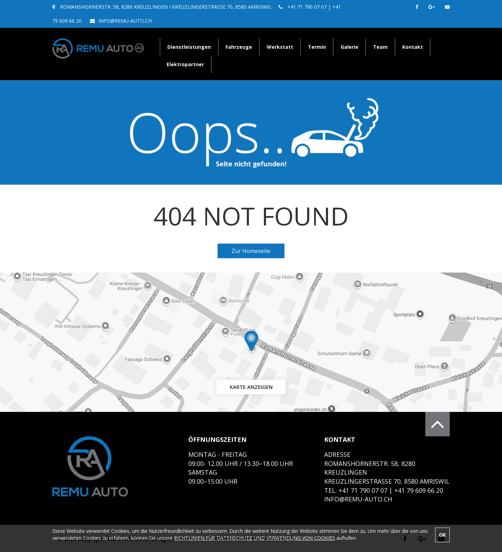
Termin (317, 47)
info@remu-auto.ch (125, 20)
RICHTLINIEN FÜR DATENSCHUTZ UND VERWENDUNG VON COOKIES (254, 538)
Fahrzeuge (239, 47)
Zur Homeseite (251, 251)
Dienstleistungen (189, 47)
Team (380, 47)
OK (442, 534)
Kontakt (412, 47)
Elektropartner (185, 64)
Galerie (349, 47)
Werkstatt (280, 47)
